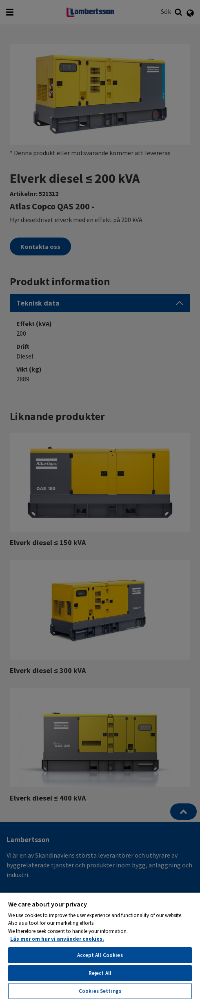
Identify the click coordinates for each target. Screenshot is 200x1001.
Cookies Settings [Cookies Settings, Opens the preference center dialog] (100, 991)
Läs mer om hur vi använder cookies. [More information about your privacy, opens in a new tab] (57, 938)
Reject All (100, 973)
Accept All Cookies (99, 955)
